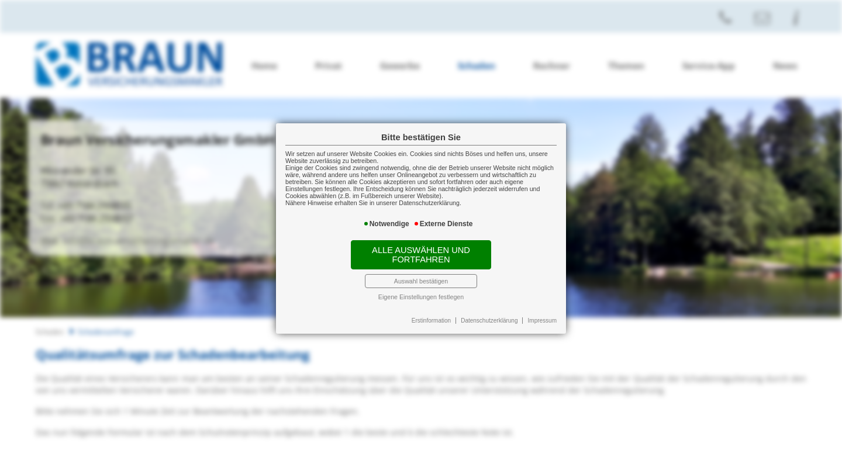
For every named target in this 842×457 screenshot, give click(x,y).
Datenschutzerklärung (489, 320)
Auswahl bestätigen (421, 281)
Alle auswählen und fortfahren (421, 254)
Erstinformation (431, 320)
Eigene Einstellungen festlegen (421, 296)
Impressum (542, 320)
